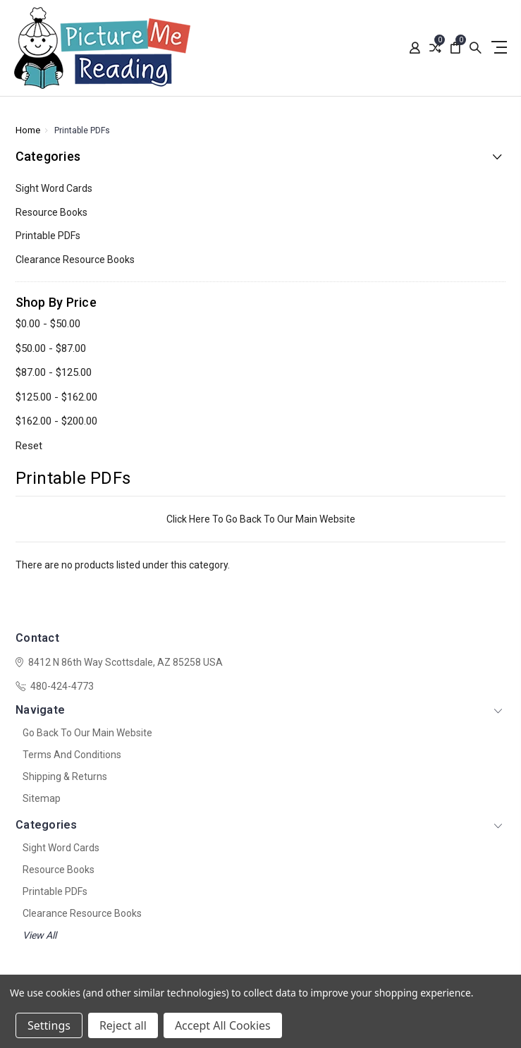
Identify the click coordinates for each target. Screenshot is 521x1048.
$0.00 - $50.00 (48, 323)
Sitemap (42, 798)
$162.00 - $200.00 (56, 421)
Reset (29, 445)
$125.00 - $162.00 (56, 397)
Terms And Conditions (72, 754)
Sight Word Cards (54, 188)
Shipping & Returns (65, 776)
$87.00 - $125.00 (54, 372)
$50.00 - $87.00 (51, 348)
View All (39, 935)
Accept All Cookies (223, 1025)
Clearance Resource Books (75, 259)
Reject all (123, 1025)
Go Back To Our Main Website (87, 732)
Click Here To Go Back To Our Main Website (260, 519)
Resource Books (51, 212)
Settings (49, 1025)
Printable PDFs (48, 235)
